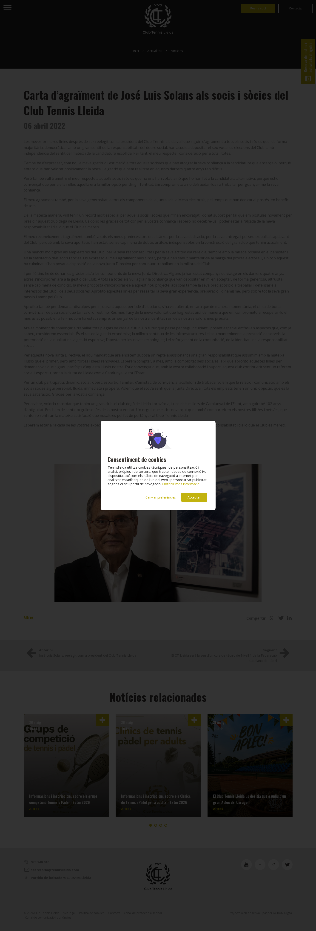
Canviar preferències (160, 497)
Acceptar (194, 497)
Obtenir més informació (180, 483)
